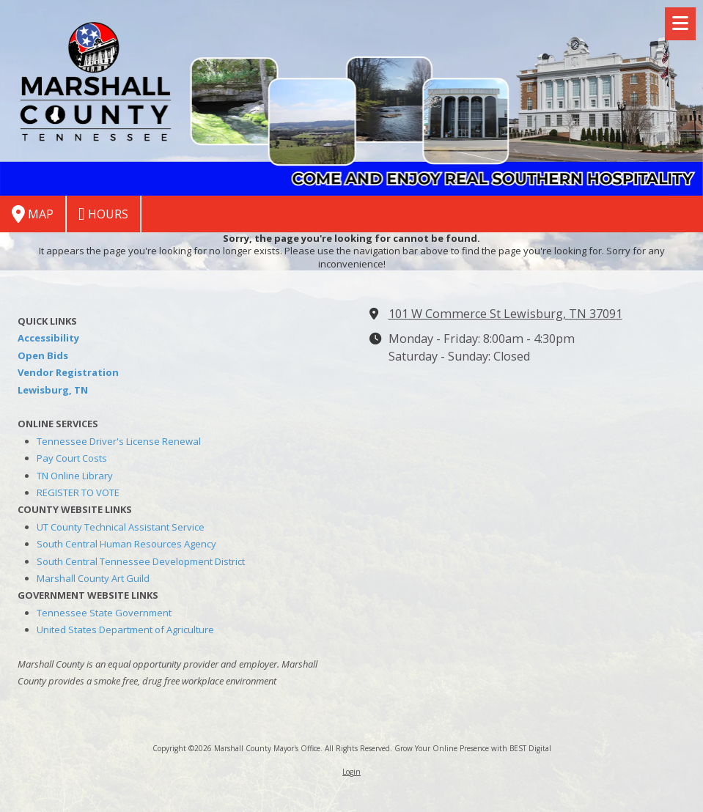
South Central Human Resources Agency (126, 543)
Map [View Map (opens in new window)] (33, 214)
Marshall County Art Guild (93, 578)
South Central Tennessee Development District (141, 561)
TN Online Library (75, 475)
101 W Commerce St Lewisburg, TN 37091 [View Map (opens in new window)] (505, 314)
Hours (103, 214)
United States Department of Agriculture (125, 629)
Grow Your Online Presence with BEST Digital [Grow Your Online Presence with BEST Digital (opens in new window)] (472, 748)
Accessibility (48, 337)
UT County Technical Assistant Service (121, 527)
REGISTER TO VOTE (78, 492)
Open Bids (43, 355)
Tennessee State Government (104, 612)
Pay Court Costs (72, 458)
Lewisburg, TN (53, 389)
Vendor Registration (68, 372)
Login (351, 772)
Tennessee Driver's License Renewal (119, 441)
